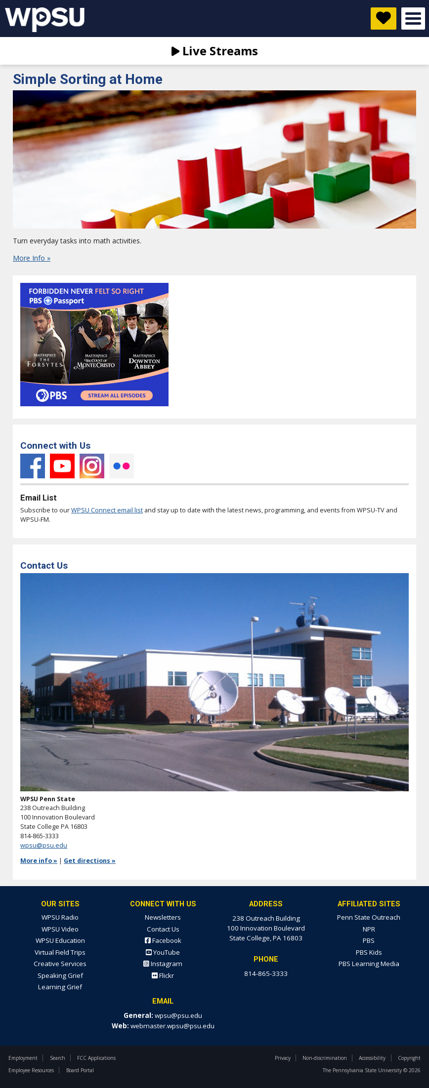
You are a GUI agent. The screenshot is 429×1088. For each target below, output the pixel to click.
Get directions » (90, 860)
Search (57, 1057)
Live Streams (215, 50)
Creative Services (60, 963)
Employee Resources (31, 1070)
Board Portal (80, 1070)
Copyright (409, 1057)
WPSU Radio (60, 917)
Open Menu (413, 18)
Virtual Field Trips (60, 952)
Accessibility (372, 1057)
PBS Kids (369, 952)
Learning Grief (60, 986)
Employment (23, 1057)
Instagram (92, 466)
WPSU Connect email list (107, 510)
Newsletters (163, 917)
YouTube (62, 466)
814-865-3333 (266, 973)
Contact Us (163, 929)
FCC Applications (96, 1057)
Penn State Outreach (368, 917)
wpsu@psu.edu (43, 845)
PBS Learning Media (369, 963)
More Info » (31, 258)
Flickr (121, 466)
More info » (38, 860)
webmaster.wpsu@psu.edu (172, 1025)
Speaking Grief (60, 975)
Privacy (283, 1057)
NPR (369, 929)
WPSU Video (60, 929)
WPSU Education (60, 940)
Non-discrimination (324, 1057)
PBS (369, 940)
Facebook (32, 466)
